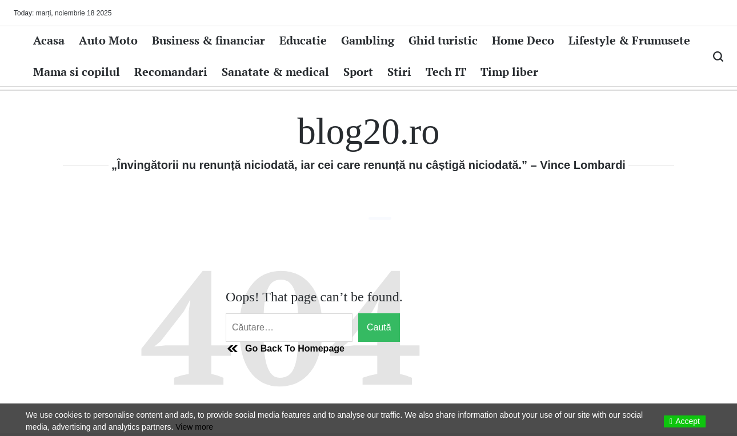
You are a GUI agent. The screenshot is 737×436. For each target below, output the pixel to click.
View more (194, 426)
